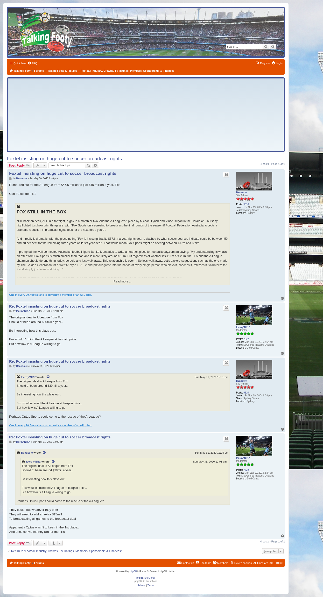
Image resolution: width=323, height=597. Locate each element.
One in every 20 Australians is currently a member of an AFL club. (50, 294)
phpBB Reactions (145, 581)
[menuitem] (32, 63)
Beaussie (241, 192)
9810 (246, 204)
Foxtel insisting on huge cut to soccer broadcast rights (64, 158)
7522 (246, 339)
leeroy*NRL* (243, 327)
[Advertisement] (145, 114)
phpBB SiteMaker (145, 577)
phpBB (133, 571)
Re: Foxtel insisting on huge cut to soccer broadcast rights (60, 306)
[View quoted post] (48, 377)
